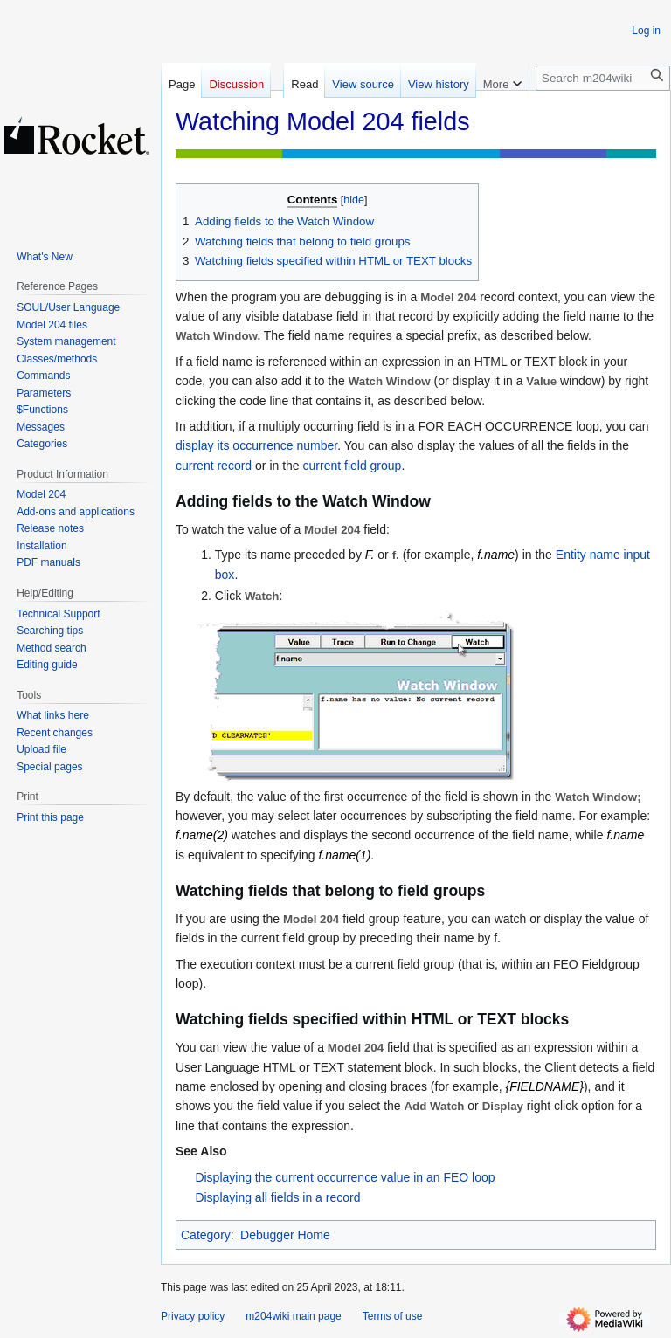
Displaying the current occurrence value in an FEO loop (345, 1177)
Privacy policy (193, 1316)
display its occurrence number (256, 445)
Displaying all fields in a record (277, 1197)
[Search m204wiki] (603, 78)
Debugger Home (285, 1235)
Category (206, 1235)
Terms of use (393, 1316)
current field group (352, 465)
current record (214, 465)
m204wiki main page (293, 1316)
